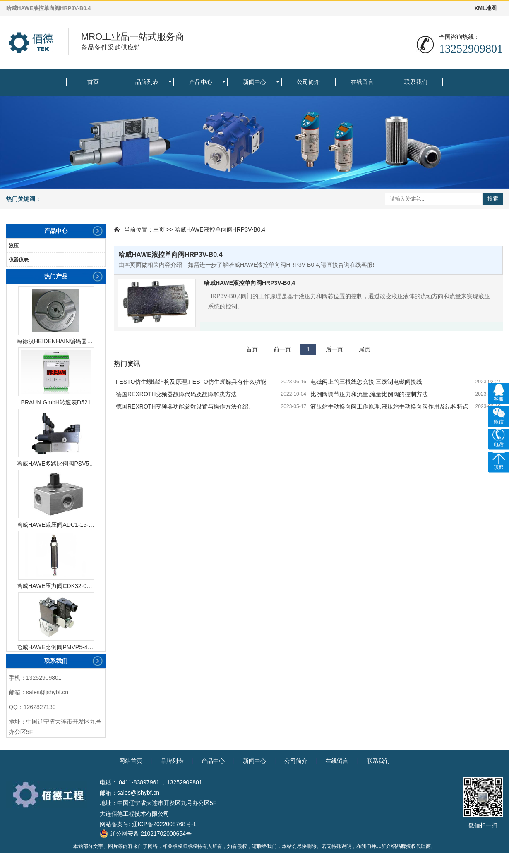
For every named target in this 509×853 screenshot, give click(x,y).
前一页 (282, 349)
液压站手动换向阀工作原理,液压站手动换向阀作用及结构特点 (389, 406)
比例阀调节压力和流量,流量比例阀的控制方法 (369, 394)
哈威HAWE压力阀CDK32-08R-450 (56, 586)
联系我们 (415, 82)
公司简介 (308, 82)
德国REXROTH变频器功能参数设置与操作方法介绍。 (185, 406)
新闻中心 (254, 82)
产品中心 (200, 82)
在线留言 (362, 82)
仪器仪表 (19, 260)
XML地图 (486, 8)
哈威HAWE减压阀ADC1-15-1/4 (56, 524)
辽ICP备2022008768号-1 (164, 824)
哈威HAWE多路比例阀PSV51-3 (56, 463)
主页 (159, 229)
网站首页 (130, 760)
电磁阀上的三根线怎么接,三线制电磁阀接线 (366, 381)
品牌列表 (146, 82)
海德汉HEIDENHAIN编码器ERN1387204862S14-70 (56, 341)
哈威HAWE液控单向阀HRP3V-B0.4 (220, 229)
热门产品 (55, 276)
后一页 (334, 349)
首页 (93, 82)
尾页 (364, 349)
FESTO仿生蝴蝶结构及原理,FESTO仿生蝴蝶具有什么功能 (191, 381)
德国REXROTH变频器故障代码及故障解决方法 (176, 394)
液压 (14, 245)
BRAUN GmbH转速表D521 (56, 402)
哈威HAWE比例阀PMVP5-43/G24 (56, 647)
